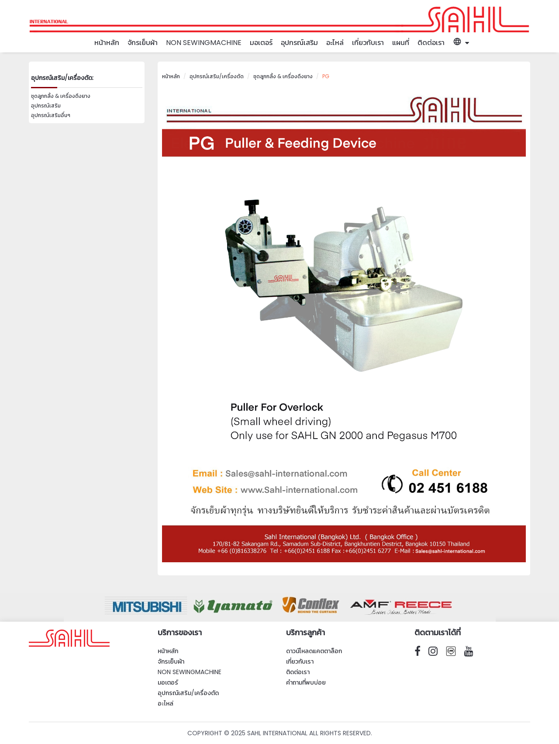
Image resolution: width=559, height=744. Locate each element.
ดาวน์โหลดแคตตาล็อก (314, 651)
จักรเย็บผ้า (143, 43)
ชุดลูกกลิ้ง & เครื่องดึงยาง (60, 96)
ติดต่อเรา (431, 43)
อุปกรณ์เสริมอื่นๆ (50, 115)
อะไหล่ (335, 43)
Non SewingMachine (204, 43)
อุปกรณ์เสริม (299, 43)
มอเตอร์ (261, 43)
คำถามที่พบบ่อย (306, 682)
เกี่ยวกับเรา (368, 43)
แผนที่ (400, 43)
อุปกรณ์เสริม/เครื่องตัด (217, 76)
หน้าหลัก (106, 43)
